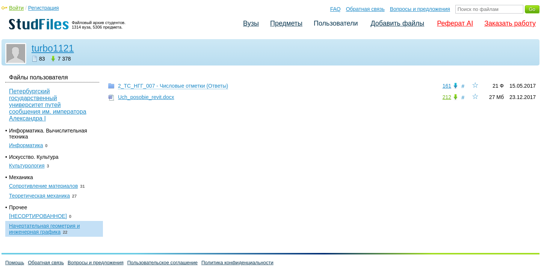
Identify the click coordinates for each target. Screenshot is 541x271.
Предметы (286, 23)
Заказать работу (510, 23)
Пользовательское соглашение (162, 262)
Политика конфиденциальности (237, 262)
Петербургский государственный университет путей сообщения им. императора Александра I (47, 105)
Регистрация (43, 8)
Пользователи (336, 23)
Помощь (14, 262)
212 (447, 97)
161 (447, 86)
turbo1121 (53, 48)
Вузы (251, 23)
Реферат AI (455, 23)
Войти (16, 8)
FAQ (335, 9)
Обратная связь (365, 9)
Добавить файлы (397, 23)
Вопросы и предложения (420, 9)
